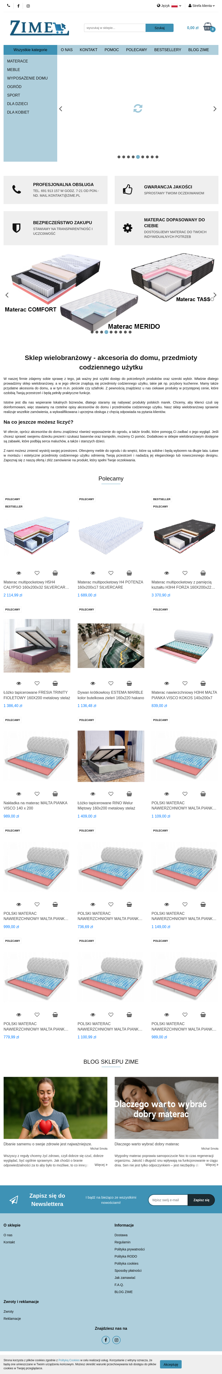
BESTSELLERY (167, 50)
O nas (8, 1235)
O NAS (67, 50)
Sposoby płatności (128, 1270)
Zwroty (9, 1311)
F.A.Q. (119, 1285)
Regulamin (123, 1242)
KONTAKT (88, 50)
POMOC (111, 50)
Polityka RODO (126, 1256)
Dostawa (121, 1235)
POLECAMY (136, 50)
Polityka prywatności (130, 1249)
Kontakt (9, 1242)
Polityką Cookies (69, 1360)
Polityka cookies (126, 1263)
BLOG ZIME (198, 50)
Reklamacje (12, 1319)
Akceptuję (171, 1364)
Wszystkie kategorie (30, 50)
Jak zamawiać (125, 1278)
